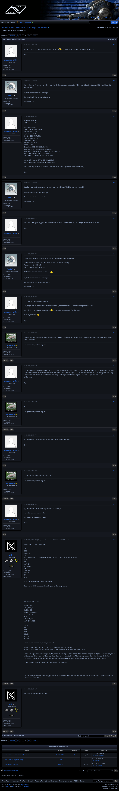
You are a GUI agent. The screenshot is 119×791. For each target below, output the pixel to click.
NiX (10, 555)
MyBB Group (25, 784)
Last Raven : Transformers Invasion (16, 755)
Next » (35, 35)
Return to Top (39, 781)
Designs (33, 28)
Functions (113, 18)
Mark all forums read (65, 781)
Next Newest (18, 736)
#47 (114, 80)
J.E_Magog (25, 786)
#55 (114, 401)
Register (28, 22)
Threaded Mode (111, 39)
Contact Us (15, 781)
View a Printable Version (11, 770)
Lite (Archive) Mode (51, 781)
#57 (114, 470)
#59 (114, 540)
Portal (80, 18)
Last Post (94, 755)
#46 (114, 44)
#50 (114, 218)
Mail (106, 18)
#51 (114, 254)
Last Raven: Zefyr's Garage (14, 760)
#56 (114, 435)
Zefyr (60, 760)
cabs (7, 786)
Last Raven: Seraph (11, 764)
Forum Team (6, 781)
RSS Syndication (79, 781)
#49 (114, 182)
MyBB (10, 784)
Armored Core (25, 28)
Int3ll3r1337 (60, 755)
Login (21, 22)
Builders (94, 18)
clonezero (10, 345)
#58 (114, 504)
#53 (114, 332)
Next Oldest (8, 736)
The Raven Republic (26, 781)
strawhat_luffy (10, 60)
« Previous (12, 35)
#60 (114, 689)
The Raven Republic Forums (10, 28)
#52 (114, 297)
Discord (101, 18)
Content (86, 18)
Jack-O (10, 96)
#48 (114, 116)
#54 (114, 366)
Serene (60, 764)
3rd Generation (42, 28)
